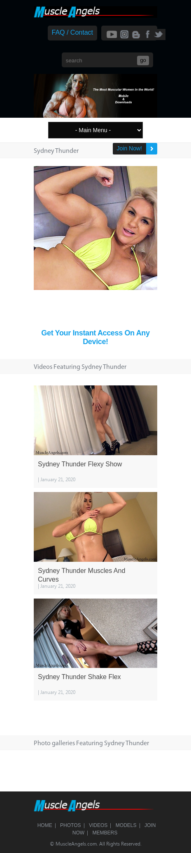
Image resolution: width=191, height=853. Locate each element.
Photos (70, 825)
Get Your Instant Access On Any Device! (95, 337)
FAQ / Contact (72, 32)
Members (105, 833)
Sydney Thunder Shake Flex (79, 676)
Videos (98, 825)
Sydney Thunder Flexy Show (80, 464)
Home (44, 825)
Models (126, 825)
